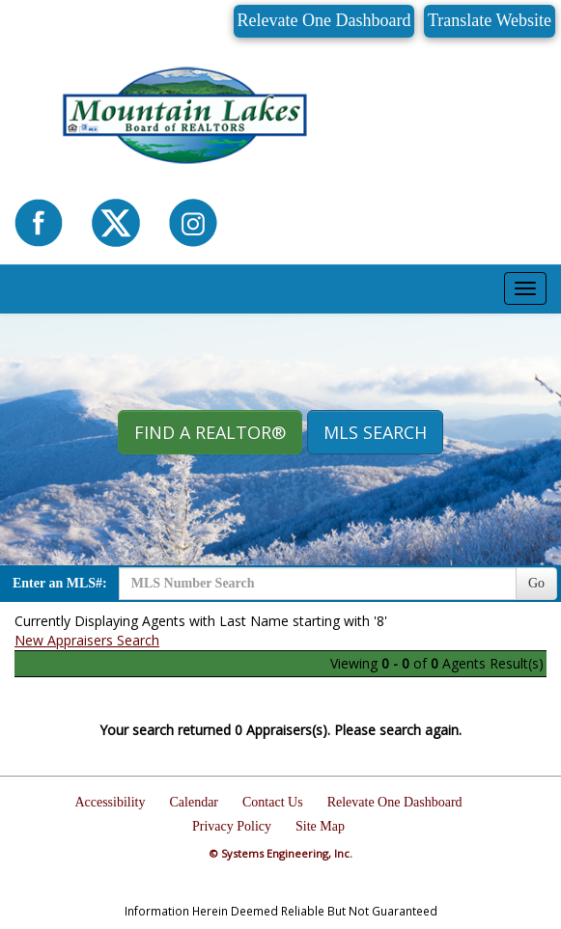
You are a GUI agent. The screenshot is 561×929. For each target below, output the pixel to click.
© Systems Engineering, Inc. (281, 853)
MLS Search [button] (375, 432)
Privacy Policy (231, 826)
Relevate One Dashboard (324, 20)
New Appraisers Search (86, 640)
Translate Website (489, 20)
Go (536, 583)
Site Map (320, 826)
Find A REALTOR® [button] (210, 432)
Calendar (194, 802)
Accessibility (109, 802)
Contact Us (272, 802)
